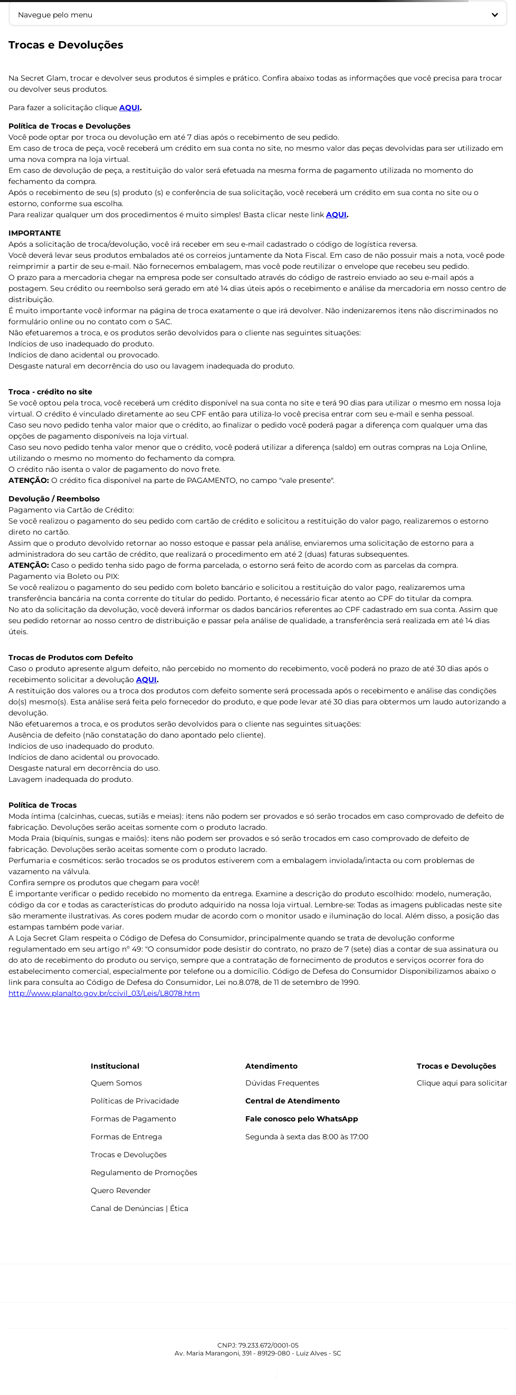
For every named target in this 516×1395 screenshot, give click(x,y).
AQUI (129, 107)
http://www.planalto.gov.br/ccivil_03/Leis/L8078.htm (104, 993)
